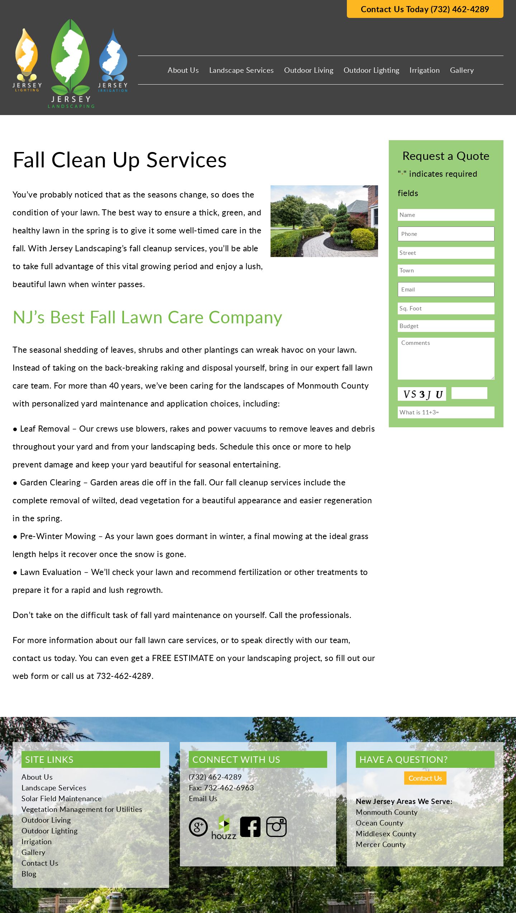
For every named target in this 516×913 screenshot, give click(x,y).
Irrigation (425, 70)
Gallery (462, 70)
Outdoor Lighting (372, 70)
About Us (183, 70)
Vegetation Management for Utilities (82, 809)
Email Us (203, 798)
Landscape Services (241, 70)
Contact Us (40, 863)
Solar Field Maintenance (62, 798)
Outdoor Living (308, 70)
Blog (29, 874)
